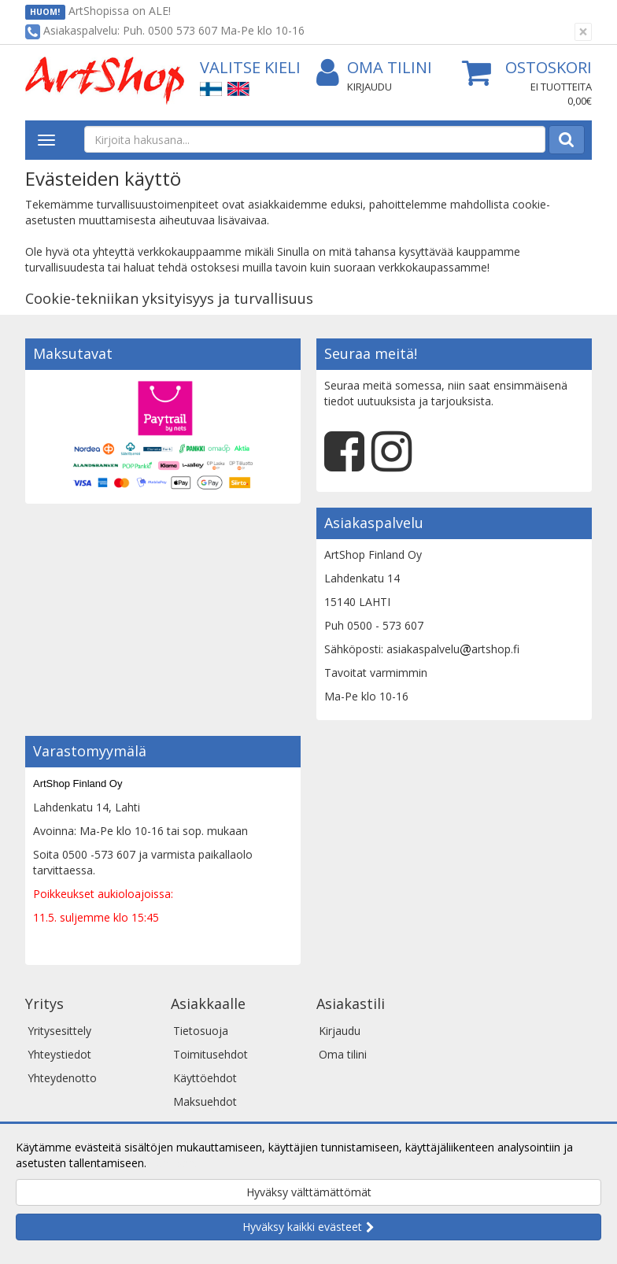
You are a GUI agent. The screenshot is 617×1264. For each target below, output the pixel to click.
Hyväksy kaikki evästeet (302, 1226)
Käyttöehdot (205, 1077)
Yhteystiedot (59, 1054)
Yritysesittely (59, 1030)
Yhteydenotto (62, 1077)
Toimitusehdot (210, 1054)
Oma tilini (374, 68)
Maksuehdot (205, 1101)
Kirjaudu (369, 86)
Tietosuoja (200, 1030)
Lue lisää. (173, 1162)
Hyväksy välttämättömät (308, 1192)
